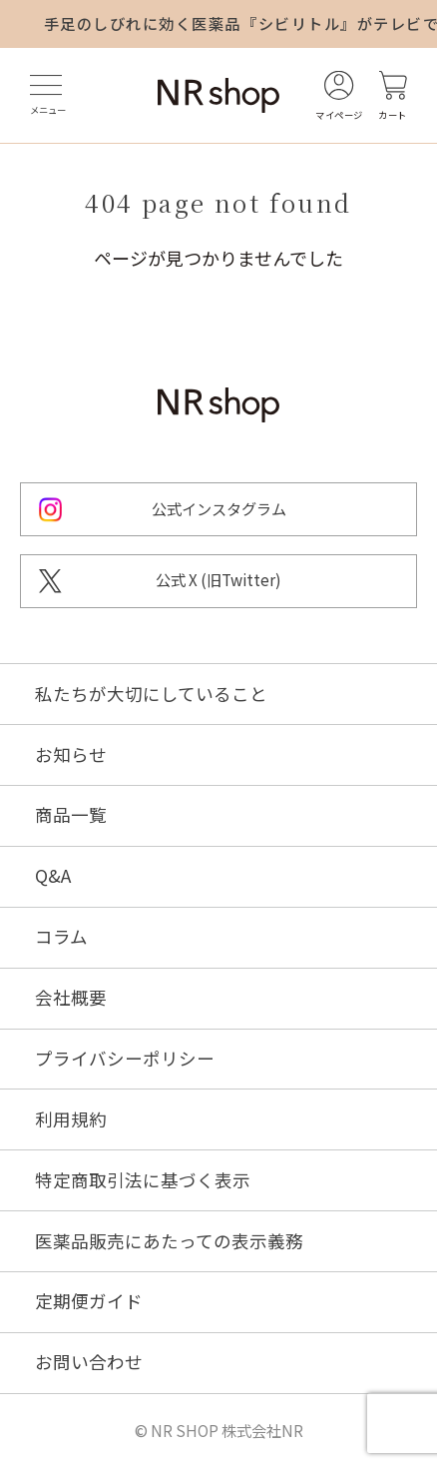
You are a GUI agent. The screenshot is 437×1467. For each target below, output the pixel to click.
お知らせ (71, 755)
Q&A (53, 876)
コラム (61, 937)
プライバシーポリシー (125, 1059)
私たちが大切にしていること (151, 694)
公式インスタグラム (219, 508)
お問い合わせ (89, 1362)
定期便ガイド (89, 1301)
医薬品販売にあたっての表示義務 (169, 1241)
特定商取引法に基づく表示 (142, 1180)
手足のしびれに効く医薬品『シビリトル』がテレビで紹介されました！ (240, 23)
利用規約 (71, 1119)
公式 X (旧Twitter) (218, 579)
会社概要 (71, 998)
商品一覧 (71, 815)
